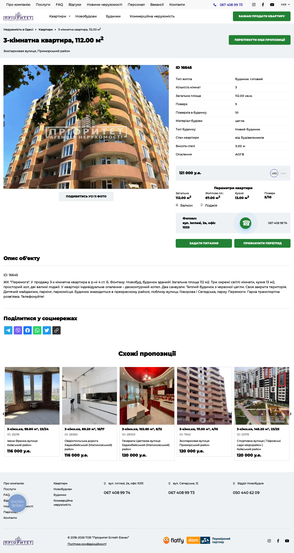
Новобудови (86, 16)
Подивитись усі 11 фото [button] (86, 196)
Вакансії (157, 5)
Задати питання (203, 243)
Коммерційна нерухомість (152, 16)
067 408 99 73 (231, 5)
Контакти (177, 5)
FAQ (59, 5)
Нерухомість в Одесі (18, 29)
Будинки (113, 16)
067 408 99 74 (277, 223)
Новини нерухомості (104, 5)
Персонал (136, 5)
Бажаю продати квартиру (262, 16)
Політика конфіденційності (87, 544)
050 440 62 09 (246, 493)
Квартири (57, 16)
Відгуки (74, 5)
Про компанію (18, 5)
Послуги (43, 5)
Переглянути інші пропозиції (260, 40)
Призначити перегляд (262, 243)
